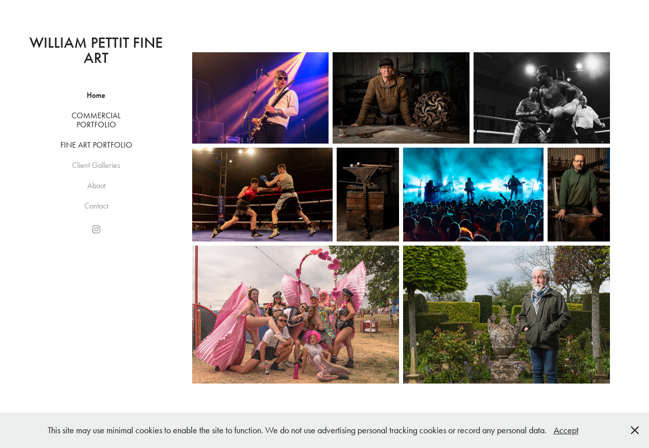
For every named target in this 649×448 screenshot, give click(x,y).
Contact (96, 206)
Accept (566, 430)
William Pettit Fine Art (97, 50)
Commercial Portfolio (96, 120)
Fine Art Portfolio (96, 145)
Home (96, 95)
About (96, 185)
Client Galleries (96, 165)
